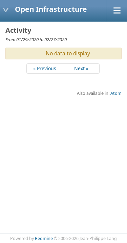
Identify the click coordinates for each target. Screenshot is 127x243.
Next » (81, 68)
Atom (116, 93)
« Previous (44, 68)
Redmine (44, 238)
